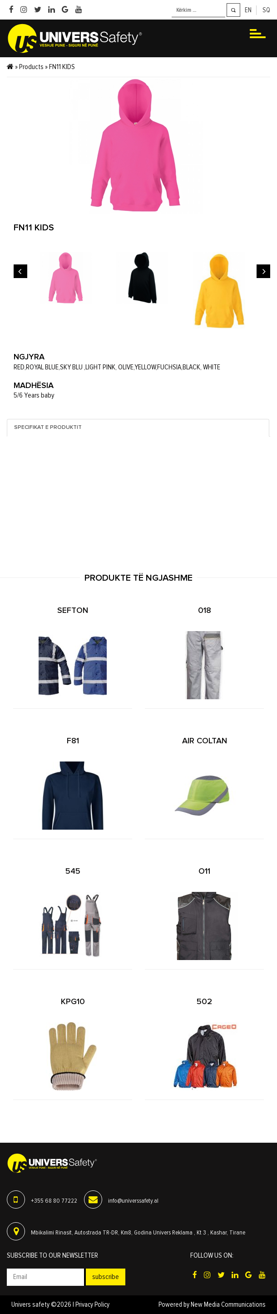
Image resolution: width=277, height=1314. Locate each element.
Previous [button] (20, 271)
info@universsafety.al (133, 1201)
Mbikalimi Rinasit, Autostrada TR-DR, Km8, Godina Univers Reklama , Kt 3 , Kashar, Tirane (138, 1232)
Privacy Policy (92, 1304)
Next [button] (263, 271)
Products (31, 66)
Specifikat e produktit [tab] (48, 427)
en (248, 10)
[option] (65, 277)
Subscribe (105, 1276)
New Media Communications (228, 1304)
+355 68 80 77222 (54, 1201)
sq (266, 10)
